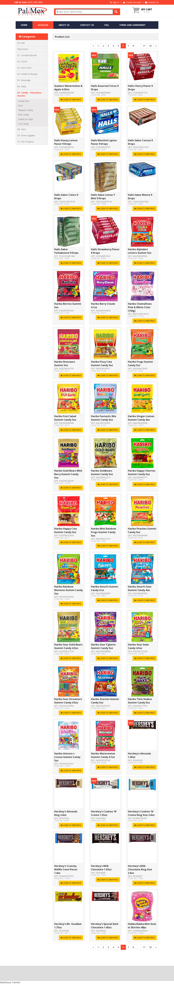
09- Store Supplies (31, 135)
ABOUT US (64, 25)
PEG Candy (23, 114)
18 (150, 45)
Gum (20, 105)
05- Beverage (31, 80)
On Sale (31, 42)
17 (144, 45)
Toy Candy (23, 123)
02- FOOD (31, 61)
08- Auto (31, 129)
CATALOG (43, 25)
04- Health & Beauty (31, 74)
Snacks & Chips (25, 119)
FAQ (106, 25)
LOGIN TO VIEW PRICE (71, 99)
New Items (31, 49)
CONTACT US (87, 25)
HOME (24, 25)
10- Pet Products (31, 141)
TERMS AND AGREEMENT (132, 25)
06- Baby (31, 86)
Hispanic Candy (25, 110)
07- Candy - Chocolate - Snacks (31, 94)
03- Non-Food (31, 67)
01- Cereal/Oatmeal (31, 55)
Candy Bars (23, 101)
